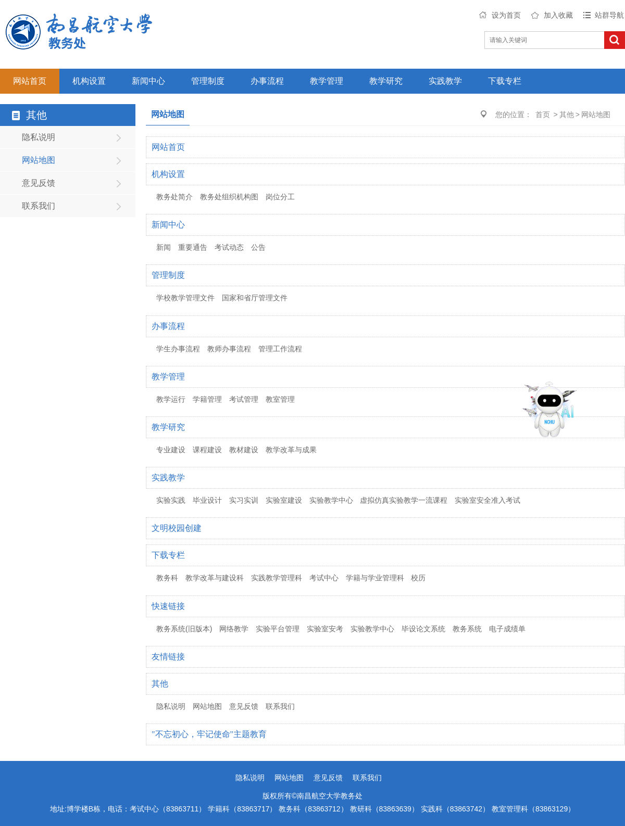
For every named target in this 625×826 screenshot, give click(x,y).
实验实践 (170, 500)
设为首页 (506, 15)
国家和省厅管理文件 (255, 298)
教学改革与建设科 (214, 578)
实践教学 (445, 81)
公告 (258, 247)
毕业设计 (207, 500)
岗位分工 (280, 197)
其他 (566, 114)
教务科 (167, 578)
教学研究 (386, 81)
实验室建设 (284, 500)
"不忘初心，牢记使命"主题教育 (209, 734)
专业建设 (170, 450)
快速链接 (168, 606)
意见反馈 (38, 183)
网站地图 (38, 160)
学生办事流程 (178, 349)
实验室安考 (325, 629)
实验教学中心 (331, 500)
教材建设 (243, 450)
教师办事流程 (229, 349)
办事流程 (267, 81)
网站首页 (29, 81)
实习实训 (243, 500)
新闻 (163, 247)
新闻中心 (148, 81)
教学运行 (170, 399)
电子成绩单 (507, 629)
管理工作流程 (280, 349)
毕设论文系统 (423, 629)
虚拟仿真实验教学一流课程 (403, 500)
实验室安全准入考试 (487, 500)
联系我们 (38, 205)
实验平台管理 (277, 629)
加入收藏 (558, 15)
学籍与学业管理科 (375, 578)
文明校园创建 (177, 528)
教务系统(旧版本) (184, 629)
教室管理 (280, 399)
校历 (418, 578)
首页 (542, 114)
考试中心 (324, 578)
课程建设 (207, 450)
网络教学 (233, 629)
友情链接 (168, 656)
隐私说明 (38, 137)
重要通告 (192, 247)
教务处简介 (174, 197)
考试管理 (243, 399)
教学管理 (326, 81)
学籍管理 (207, 399)
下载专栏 (504, 81)
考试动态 (229, 247)
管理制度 (207, 81)
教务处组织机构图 (229, 197)
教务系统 (467, 629)
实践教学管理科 (276, 578)
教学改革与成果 (291, 450)
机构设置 (89, 81)
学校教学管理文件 (185, 298)
